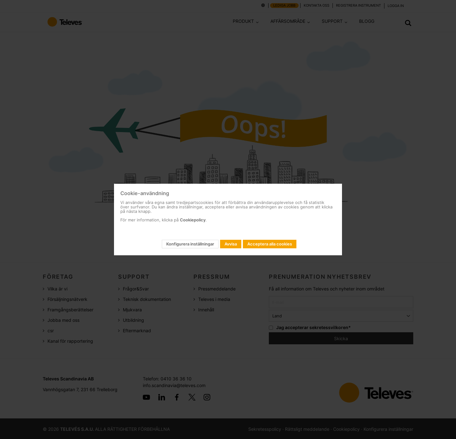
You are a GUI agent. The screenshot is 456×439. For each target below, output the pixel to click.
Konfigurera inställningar (190, 243)
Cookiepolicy (193, 219)
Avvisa (231, 243)
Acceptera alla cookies (269, 243)
